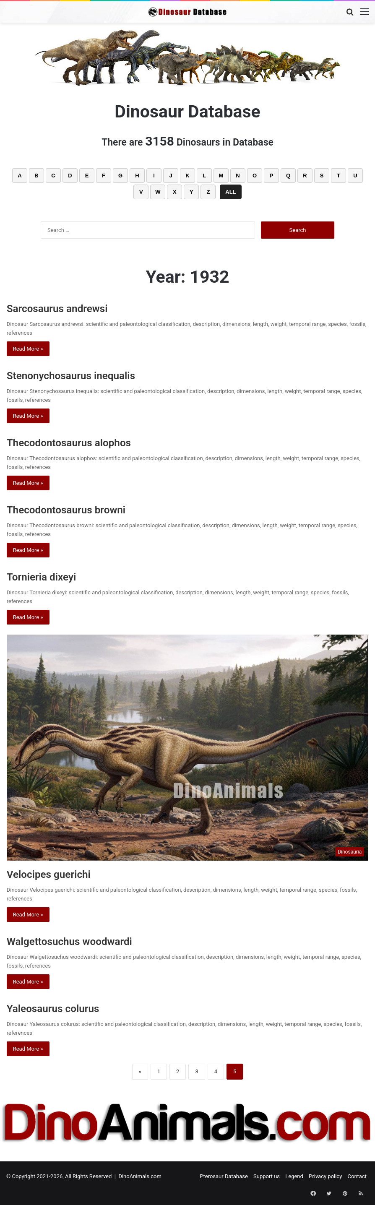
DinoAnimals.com (139, 1176)
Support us (266, 1176)
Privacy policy (325, 1176)
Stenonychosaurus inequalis (86, 374)
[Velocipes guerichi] (188, 748)
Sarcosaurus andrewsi (69, 307)
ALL (230, 192)
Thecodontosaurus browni (80, 509)
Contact (357, 1176)
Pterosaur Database (224, 1176)
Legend (294, 1176)
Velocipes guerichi (59, 873)
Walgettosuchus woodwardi (84, 940)
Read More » (28, 349)
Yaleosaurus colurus (64, 1007)
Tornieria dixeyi (50, 576)
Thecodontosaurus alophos (84, 442)
